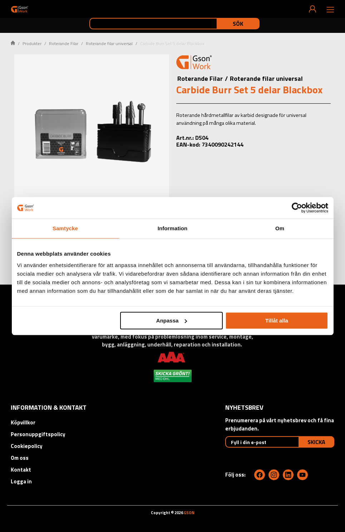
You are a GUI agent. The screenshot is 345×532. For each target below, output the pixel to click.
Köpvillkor (23, 422)
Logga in (21, 481)
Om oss (20, 458)
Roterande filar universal (109, 43)
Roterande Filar (63, 43)
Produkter (32, 43)
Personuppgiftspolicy (38, 434)
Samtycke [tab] (65, 228)
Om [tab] (279, 228)
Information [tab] (173, 228)
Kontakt (21, 470)
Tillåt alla (276, 320)
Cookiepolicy (27, 446)
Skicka (316, 442)
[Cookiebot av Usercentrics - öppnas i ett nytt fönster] (297, 207)
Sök (238, 23)
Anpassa (171, 320)
